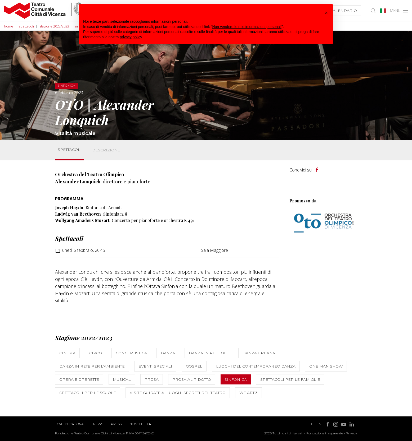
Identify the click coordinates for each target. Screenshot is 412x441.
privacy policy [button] (131, 37)
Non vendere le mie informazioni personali (246, 27)
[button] (326, 12)
